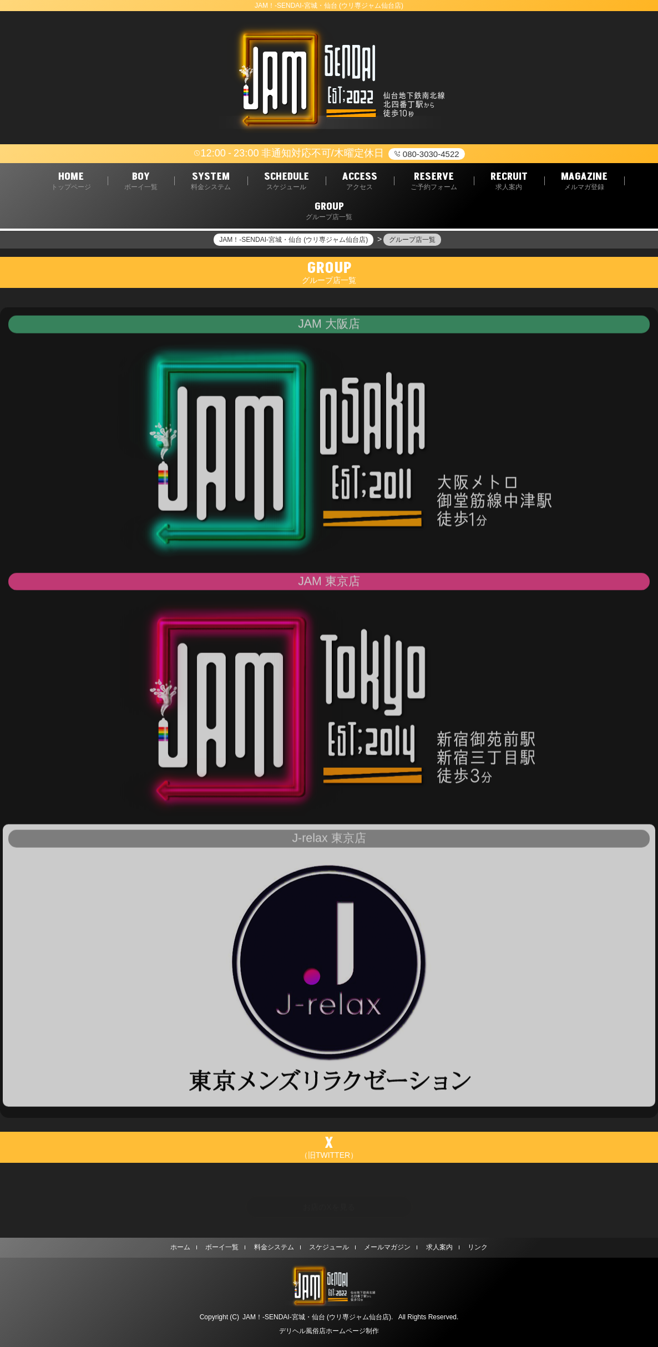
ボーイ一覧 (222, 1247)
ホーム (180, 1247)
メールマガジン (387, 1247)
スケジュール (329, 1247)
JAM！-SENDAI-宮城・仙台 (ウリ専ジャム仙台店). (317, 1317)
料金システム (274, 1247)
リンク (478, 1247)
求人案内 (439, 1247)
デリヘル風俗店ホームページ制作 (329, 1331)
